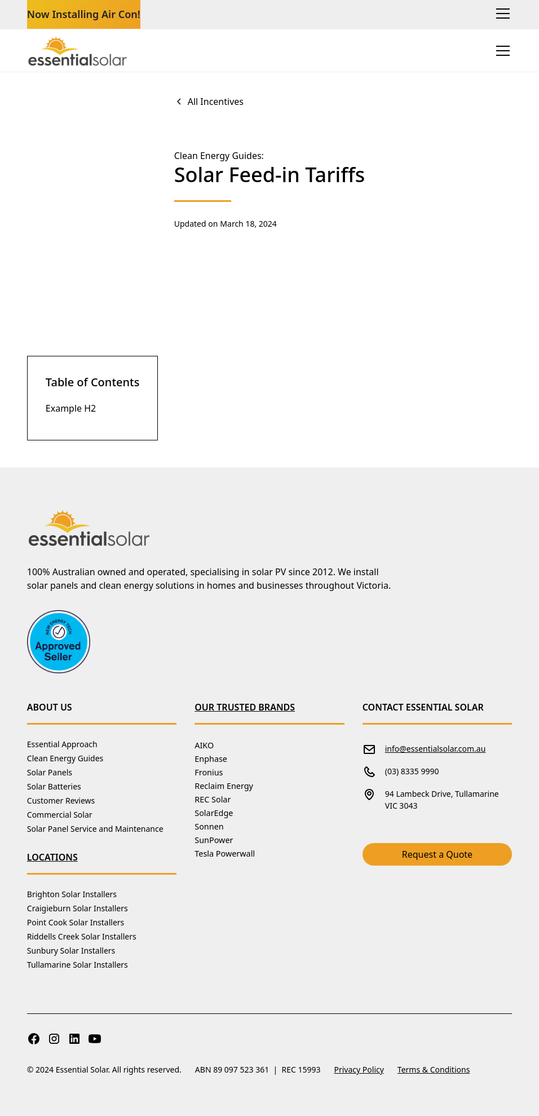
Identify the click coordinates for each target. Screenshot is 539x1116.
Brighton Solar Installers (72, 894)
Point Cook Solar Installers (75, 922)
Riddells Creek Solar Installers (81, 936)
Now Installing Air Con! (83, 14)
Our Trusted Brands (245, 707)
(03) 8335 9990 (412, 771)
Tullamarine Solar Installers (77, 964)
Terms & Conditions (433, 1069)
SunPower (214, 840)
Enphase (211, 758)
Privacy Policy (359, 1069)
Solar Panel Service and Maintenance (95, 828)
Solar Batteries (54, 786)
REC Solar (213, 799)
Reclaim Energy (224, 785)
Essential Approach (62, 744)
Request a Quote (437, 854)
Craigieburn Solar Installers (77, 908)
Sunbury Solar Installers (71, 950)
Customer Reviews (61, 800)
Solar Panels (49, 772)
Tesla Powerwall (225, 853)
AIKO (204, 745)
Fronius (209, 772)
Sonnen (209, 826)
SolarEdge (214, 813)
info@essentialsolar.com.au (435, 748)
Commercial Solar (59, 814)
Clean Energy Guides (65, 758)
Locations (52, 857)
